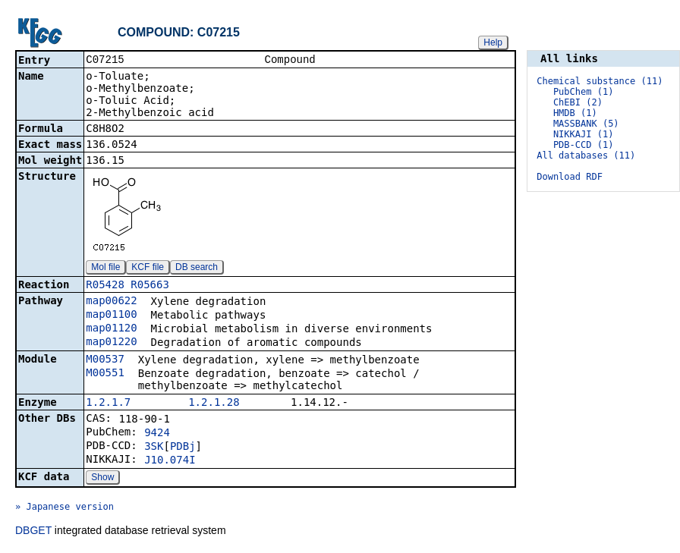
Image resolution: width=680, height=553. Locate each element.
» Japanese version (64, 508)
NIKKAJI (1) (583, 134)
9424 (157, 434)
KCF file (147, 268)
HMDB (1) (575, 113)
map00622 (111, 302)
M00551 (105, 374)
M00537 (105, 360)
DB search (196, 268)
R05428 (105, 286)
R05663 (150, 286)
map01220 (111, 343)
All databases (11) (586, 155)
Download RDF (570, 176)
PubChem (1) (583, 91)
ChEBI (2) (578, 102)
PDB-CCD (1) (583, 145)
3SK (153, 447)
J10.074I (169, 461)
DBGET (33, 532)
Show (102, 478)
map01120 (111, 329)
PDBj (183, 447)
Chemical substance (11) (600, 81)
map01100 (111, 315)
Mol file (105, 268)
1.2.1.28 (213, 403)
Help (492, 42)
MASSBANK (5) (586, 123)
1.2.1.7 (108, 403)
